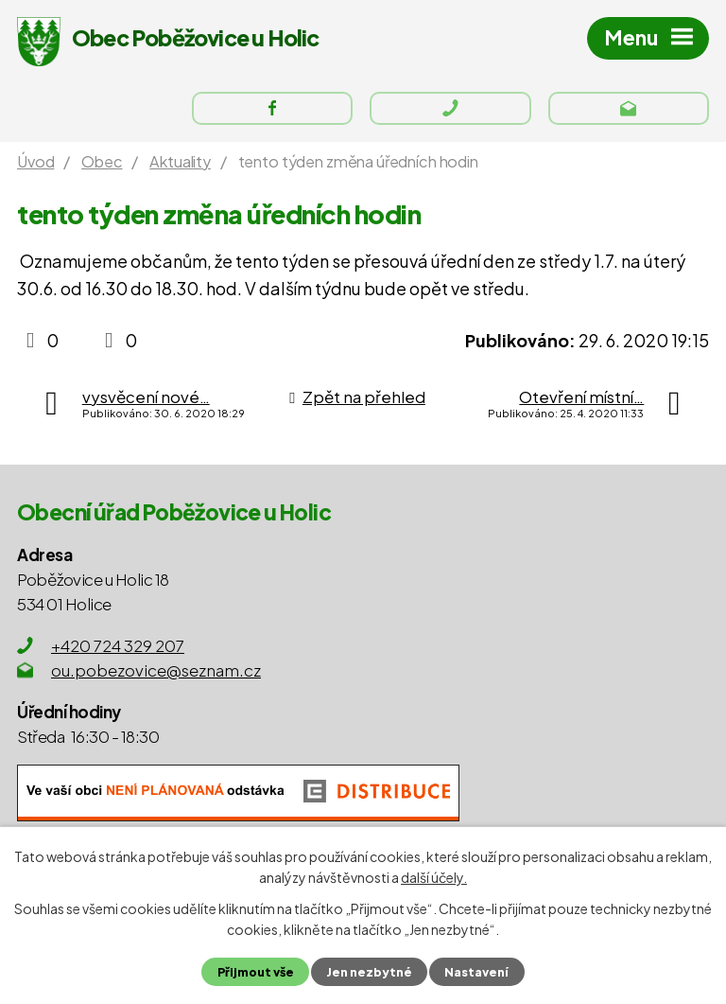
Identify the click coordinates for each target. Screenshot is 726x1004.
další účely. (434, 877)
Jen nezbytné (369, 971)
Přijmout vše (255, 971)
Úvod (35, 161)
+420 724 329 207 (117, 645)
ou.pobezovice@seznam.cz (156, 670)
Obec (101, 161)
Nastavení (476, 971)
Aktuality (180, 161)
